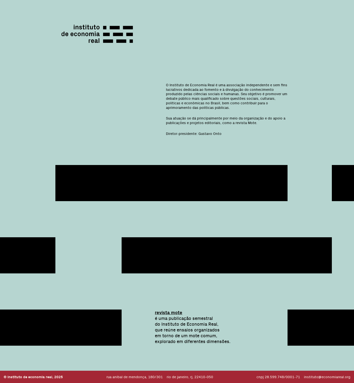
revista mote (168, 312)
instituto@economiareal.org (327, 377)
